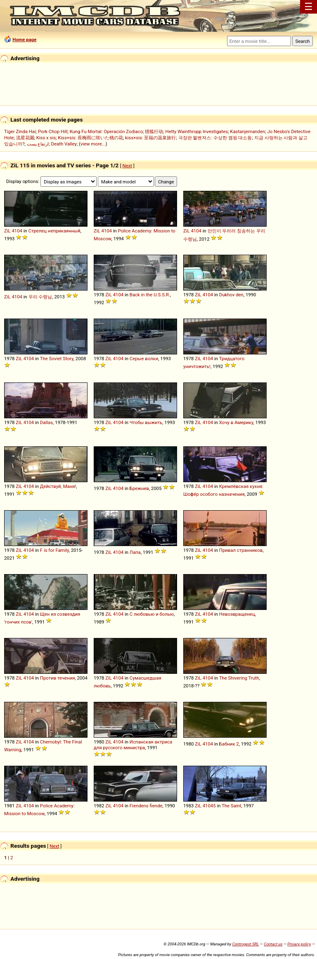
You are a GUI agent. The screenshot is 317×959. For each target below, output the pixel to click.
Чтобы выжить (146, 422)
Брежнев (139, 488)
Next (127, 166)
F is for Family (54, 550)
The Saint (231, 806)
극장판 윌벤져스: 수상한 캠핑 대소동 (215, 138)
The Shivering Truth (239, 678)
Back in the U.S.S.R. (150, 295)
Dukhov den (231, 295)
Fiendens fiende (146, 806)
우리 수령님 (40, 297)
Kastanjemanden (247, 131)
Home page (24, 39)
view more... (93, 144)
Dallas (46, 422)
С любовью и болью (152, 614)
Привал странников (241, 550)
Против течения (57, 678)
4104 (17, 231)
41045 (209, 806)
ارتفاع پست (38, 144)
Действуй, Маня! (58, 486)
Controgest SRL (245, 944)
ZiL (7, 231)
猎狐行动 (154, 131)
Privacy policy (299, 944)
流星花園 (25, 138)
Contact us (273, 944)
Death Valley (64, 144)
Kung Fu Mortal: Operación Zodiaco (106, 131)
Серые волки (144, 358)
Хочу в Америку (236, 422)
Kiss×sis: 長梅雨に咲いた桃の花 (90, 138)
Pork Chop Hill (53, 131)
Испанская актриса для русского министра (133, 744)
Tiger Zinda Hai (20, 131)
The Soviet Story (56, 358)
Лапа (135, 552)
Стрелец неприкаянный (54, 231)
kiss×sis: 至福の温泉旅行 (150, 138)
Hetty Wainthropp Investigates (197, 131)
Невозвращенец (237, 614)
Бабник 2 (229, 744)
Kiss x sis (46, 138)
